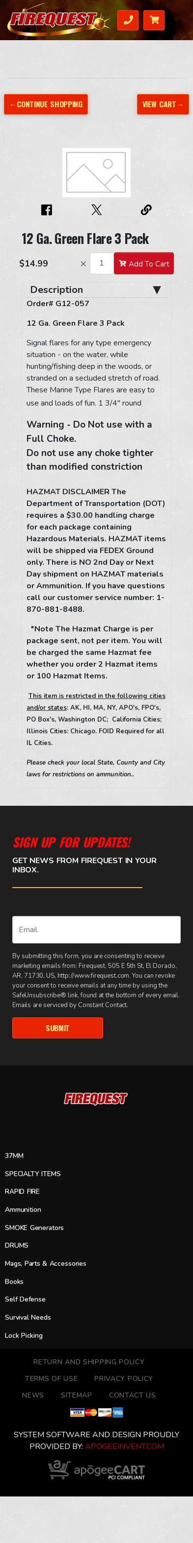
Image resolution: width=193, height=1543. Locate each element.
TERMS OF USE (51, 1378)
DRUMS (16, 1245)
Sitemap (76, 1395)
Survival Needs (28, 1317)
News (33, 1395)
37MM (14, 1155)
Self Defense (25, 1299)
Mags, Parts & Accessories (45, 1263)
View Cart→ (163, 104)
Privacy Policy (123, 1378)
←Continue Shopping (46, 104)
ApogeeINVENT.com (124, 1446)
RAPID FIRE (22, 1191)
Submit (58, 1028)
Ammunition (23, 1209)
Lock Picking (24, 1335)
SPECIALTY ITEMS (32, 1174)
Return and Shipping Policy (88, 1362)
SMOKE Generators (34, 1227)
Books (14, 1281)
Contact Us (132, 1395)
